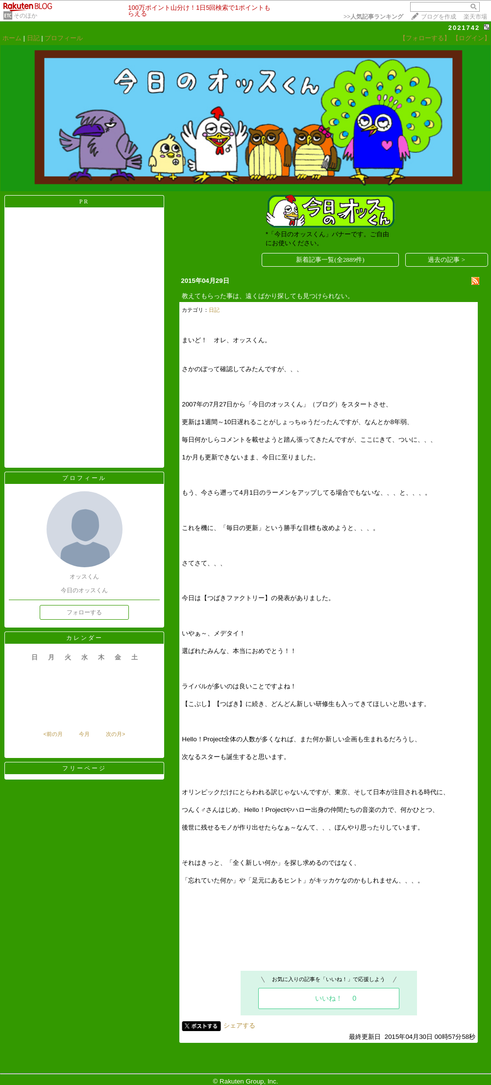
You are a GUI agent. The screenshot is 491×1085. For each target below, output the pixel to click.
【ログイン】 (471, 38)
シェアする (239, 1025)
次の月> (115, 734)
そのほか (25, 15)
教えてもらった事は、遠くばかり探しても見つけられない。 (268, 296)
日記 (33, 38)
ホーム (12, 38)
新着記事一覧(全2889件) (330, 259)
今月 (84, 734)
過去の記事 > (446, 259)
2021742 (464, 27)
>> (373, 16)
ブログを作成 (438, 16)
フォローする (84, 612)
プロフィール (64, 38)
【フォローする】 (424, 38)
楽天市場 (475, 16)
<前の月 (52, 734)
